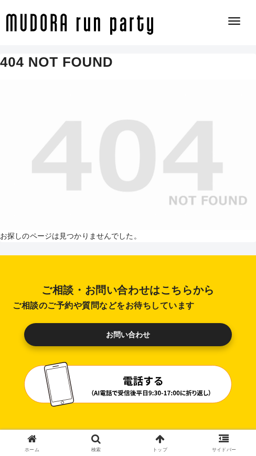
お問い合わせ (128, 334)
